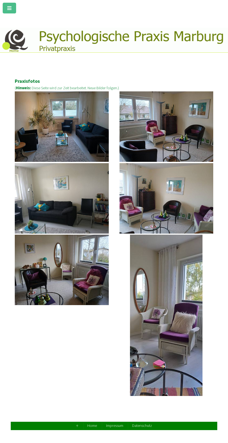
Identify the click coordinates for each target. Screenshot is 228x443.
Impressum (114, 425)
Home (92, 425)
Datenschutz (142, 425)
